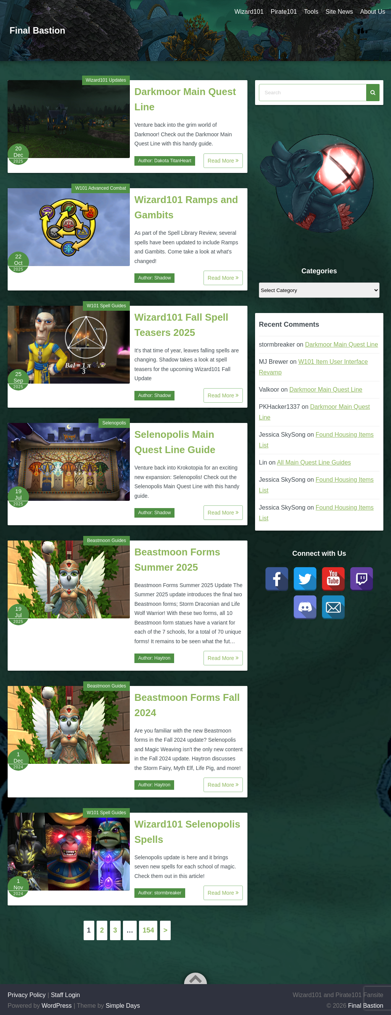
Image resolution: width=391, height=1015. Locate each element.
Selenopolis (114, 423)
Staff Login (65, 995)
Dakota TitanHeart (172, 160)
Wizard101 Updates (106, 80)
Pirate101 (282, 11)
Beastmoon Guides (106, 540)
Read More (223, 161)
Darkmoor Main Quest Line (341, 344)
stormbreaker (167, 893)
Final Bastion (38, 30)
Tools (310, 11)
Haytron (162, 658)
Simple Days (123, 1005)
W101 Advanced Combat (100, 188)
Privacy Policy (27, 995)
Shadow (162, 278)
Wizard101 (247, 11)
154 (148, 930)
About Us (372, 11)
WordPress (57, 1005)
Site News (338, 11)
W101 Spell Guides (106, 305)
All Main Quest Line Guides (314, 462)
